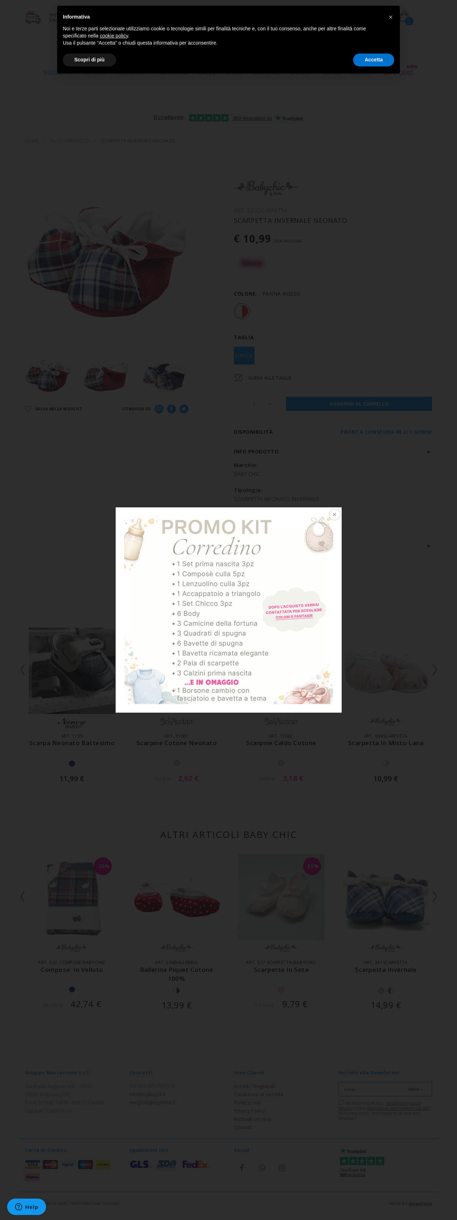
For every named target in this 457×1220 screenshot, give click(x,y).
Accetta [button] (374, 59)
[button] (390, 17)
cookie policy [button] (114, 36)
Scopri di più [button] (89, 59)
